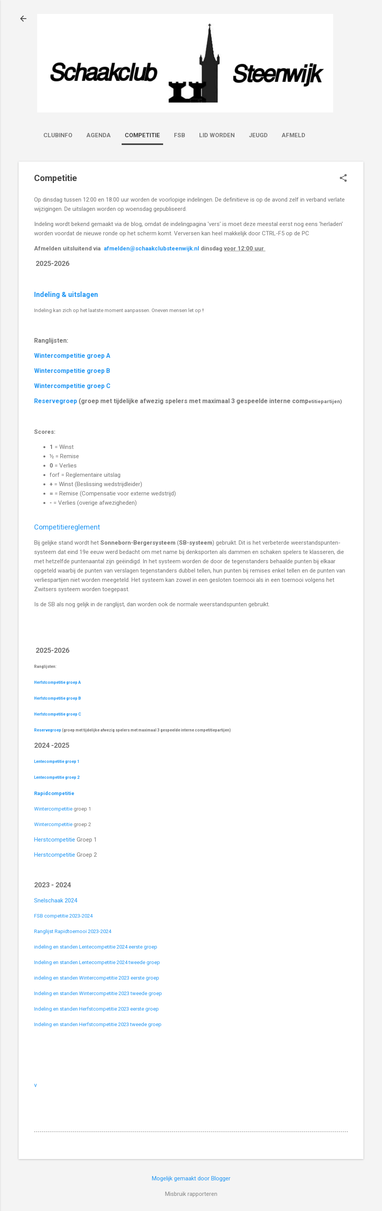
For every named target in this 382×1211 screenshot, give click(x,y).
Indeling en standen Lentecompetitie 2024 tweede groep (97, 962)
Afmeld (293, 135)
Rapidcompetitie (55, 793)
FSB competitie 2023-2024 (63, 916)
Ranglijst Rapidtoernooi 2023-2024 (72, 931)
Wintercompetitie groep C (72, 386)
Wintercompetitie (54, 809)
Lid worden (217, 135)
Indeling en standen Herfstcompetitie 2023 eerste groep (96, 1009)
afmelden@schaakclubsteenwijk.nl (151, 248)
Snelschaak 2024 (55, 900)
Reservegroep (55, 401)
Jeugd (258, 135)
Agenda (98, 135)
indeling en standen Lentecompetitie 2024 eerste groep (95, 947)
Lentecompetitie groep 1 (56, 761)
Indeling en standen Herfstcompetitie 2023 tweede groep (98, 1024)
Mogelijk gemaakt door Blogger (191, 1178)
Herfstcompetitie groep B (57, 698)
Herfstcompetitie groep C (57, 714)
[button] (343, 178)
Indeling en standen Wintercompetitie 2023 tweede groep (98, 993)
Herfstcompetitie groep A (57, 682)
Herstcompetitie (54, 839)
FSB (179, 135)
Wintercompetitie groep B (72, 370)
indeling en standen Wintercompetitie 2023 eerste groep (96, 978)
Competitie (142, 135)
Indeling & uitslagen (67, 294)
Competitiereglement (67, 527)
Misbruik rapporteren (191, 1193)
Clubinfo (57, 135)
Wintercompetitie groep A (72, 355)
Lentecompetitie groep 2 (56, 777)
